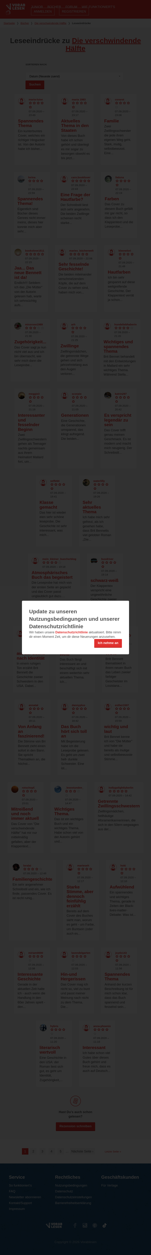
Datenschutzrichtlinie (71, 632)
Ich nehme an (108, 643)
